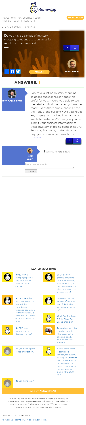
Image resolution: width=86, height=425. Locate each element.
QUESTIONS (9, 18)
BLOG (38, 18)
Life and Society (11, 27)
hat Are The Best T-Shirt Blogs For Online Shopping (66, 319)
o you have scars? (24, 381)
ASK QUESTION (75, 17)
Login (17, 21)
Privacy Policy (40, 420)
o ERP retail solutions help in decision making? (23, 331)
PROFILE (6, 21)
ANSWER (39, 72)
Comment (31, 171)
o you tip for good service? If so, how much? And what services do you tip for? (66, 304)
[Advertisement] (43, 198)
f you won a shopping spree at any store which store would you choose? (24, 280)
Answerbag (7, 420)
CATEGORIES (25, 18)
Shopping (30, 27)
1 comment (36, 137)
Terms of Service (23, 420)
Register (28, 21)
